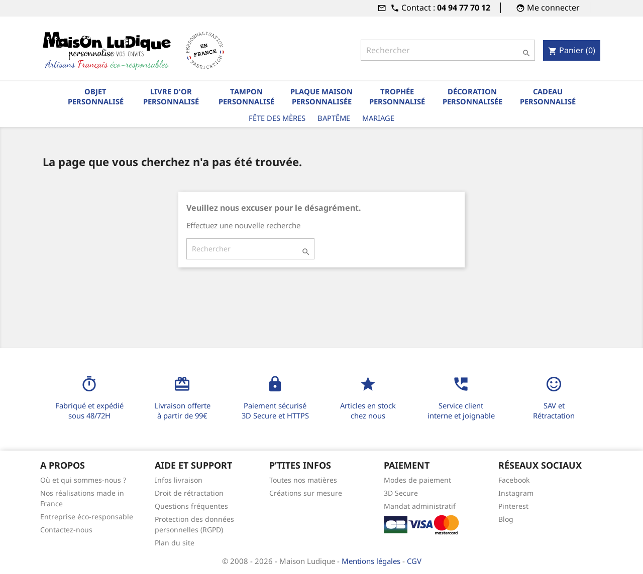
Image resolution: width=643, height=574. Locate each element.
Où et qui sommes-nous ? (83, 480)
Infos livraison (178, 480)
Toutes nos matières (303, 480)
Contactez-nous (66, 529)
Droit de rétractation (189, 493)
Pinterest (513, 506)
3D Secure (401, 493)
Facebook (513, 480)
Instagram (515, 493)
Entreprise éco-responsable (86, 516)
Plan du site (174, 542)
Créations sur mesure (305, 493)
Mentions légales (372, 561)
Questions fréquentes (191, 506)
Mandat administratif (420, 506)
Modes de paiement (417, 480)
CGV (414, 561)
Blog (505, 519)
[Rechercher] (447, 50)
